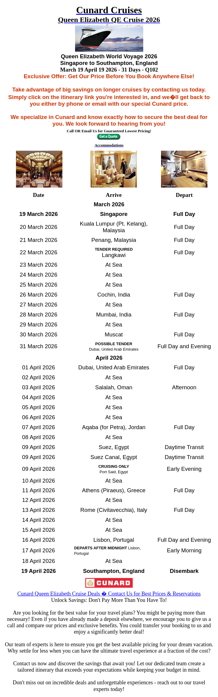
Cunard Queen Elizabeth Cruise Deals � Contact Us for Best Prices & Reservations (109, 594)
